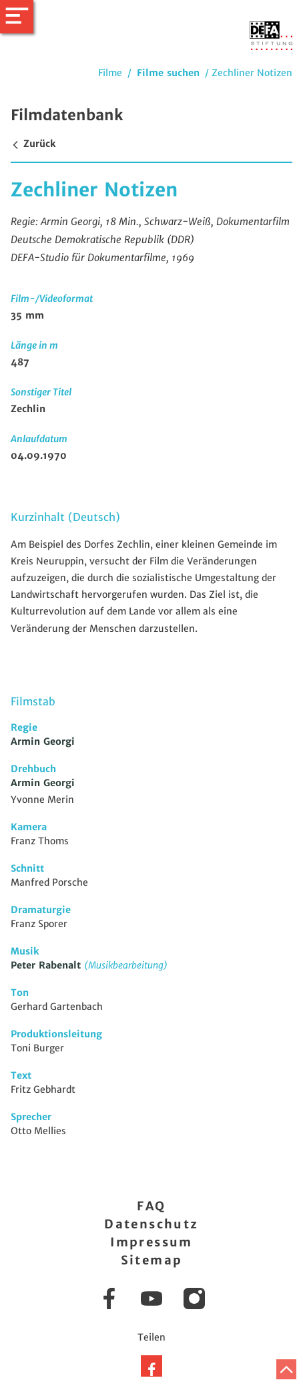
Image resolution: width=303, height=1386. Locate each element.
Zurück (33, 144)
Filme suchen (168, 73)
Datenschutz (151, 1224)
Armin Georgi (43, 741)
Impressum (151, 1242)
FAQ (151, 1206)
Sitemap (152, 1260)
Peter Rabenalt (47, 965)
